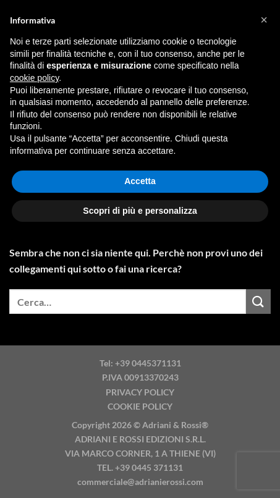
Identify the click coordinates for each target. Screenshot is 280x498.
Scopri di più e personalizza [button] (140, 211)
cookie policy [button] (34, 78)
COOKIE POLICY (140, 406)
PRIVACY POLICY (140, 392)
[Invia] (258, 301)
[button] (264, 20)
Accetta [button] (140, 181)
